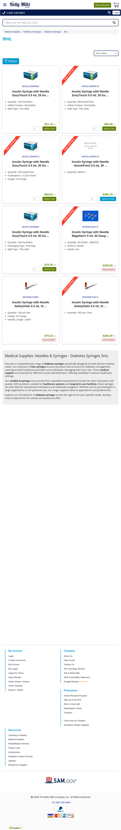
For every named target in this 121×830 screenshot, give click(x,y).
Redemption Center (73, 708)
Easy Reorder (14, 677)
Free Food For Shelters (74, 721)
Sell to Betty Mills (72, 673)
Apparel (12, 761)
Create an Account (17, 660)
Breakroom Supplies (17, 765)
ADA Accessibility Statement (77, 677)
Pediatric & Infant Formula (20, 756)
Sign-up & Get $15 (72, 700)
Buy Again (13, 669)
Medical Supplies (12, 32)
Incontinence (14, 752)
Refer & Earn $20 (72, 704)
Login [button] (116, 12)
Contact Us (69, 664)
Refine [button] (10, 61)
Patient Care (14, 748)
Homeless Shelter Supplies (76, 725)
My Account (13, 664)
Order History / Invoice (18, 681)
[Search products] (60, 22)
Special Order (108, 199)
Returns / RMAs (15, 690)
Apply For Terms (16, 673)
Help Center (69, 660)
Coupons (68, 712)
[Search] (114, 22)
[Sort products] (106, 53)
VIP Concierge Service (74, 669)
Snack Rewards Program (75, 695)
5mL (66, 32)
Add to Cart (49, 128)
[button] (109, 12)
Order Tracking (15, 686)
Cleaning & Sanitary (17, 735)
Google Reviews (71, 681)
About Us (68, 656)
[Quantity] (37, 128)
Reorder (102, 5)
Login (10, 656)
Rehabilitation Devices (18, 743)
